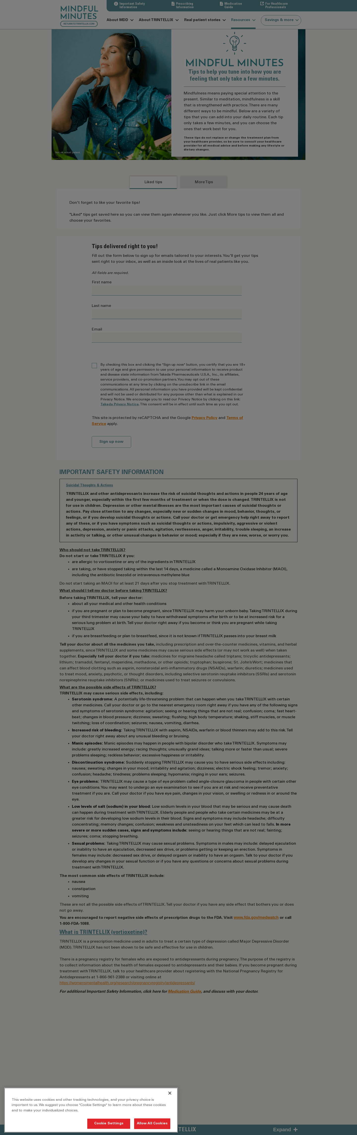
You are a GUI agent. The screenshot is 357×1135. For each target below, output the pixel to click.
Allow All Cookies (152, 1123)
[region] (91, 1110)
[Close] (169, 1093)
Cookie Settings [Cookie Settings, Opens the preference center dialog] (108, 1123)
